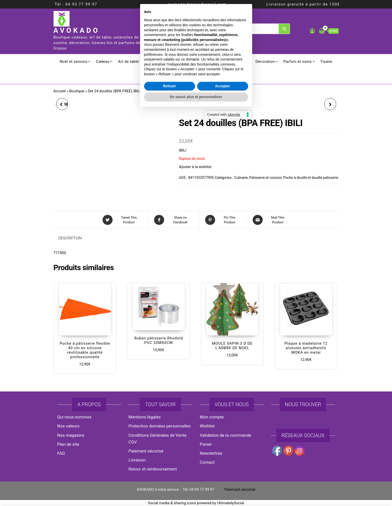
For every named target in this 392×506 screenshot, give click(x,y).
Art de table (128, 61)
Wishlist (207, 425)
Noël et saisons (74, 61)
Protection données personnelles (160, 425)
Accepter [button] (222, 284)
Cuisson (154, 61)
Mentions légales (145, 416)
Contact (207, 462)
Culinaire (178, 61)
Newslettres (211, 453)
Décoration (265, 61)
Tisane (326, 61)
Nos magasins (71, 435)
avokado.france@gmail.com (197, 4)
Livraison (137, 459)
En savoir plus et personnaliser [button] (196, 295)
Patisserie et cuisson (265, 178)
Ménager (239, 61)
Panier (206, 444)
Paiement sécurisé (146, 450)
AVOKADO (77, 30)
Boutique (76, 91)
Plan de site (68, 444)
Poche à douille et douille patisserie (310, 178)
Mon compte (212, 416)
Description (70, 238)
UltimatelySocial (230, 503)
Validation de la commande (225, 435)
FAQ (61, 453)
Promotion (196, 76)
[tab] (74, 238)
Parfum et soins (297, 61)
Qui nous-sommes (74, 416)
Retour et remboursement (153, 468)
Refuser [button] (169, 284)
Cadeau (103, 61)
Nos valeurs (68, 425)
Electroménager (209, 61)
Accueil (60, 91)
